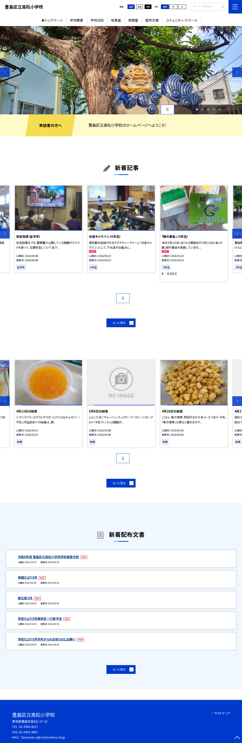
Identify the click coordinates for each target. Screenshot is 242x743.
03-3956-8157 (28, 726)
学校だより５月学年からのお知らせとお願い (47, 639)
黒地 (148, 6)
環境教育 (172, 273)
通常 (131, 6)
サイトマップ (222, 713)
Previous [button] (5, 72)
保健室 (133, 20)
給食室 (116, 20)
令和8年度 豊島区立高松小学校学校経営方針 (49, 557)
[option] (121, 70)
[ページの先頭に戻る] (237, 738)
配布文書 (152, 20)
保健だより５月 (28, 577)
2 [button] (202, 109)
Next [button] (237, 72)
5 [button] (219, 109)
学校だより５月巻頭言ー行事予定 (40, 618)
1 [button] (197, 109)
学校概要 (76, 20)
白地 (140, 6)
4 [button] (214, 109)
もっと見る (119, 323)
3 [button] (208, 109)
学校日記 (97, 20)
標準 (165, 6)
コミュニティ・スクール (181, 20)
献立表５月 (25, 598)
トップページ (54, 20)
